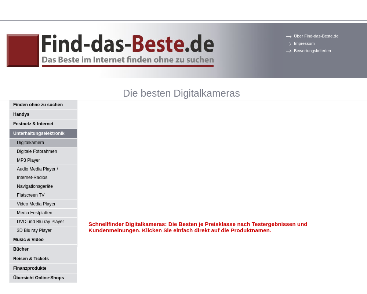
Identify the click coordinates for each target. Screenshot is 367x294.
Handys (21, 114)
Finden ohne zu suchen (38, 104)
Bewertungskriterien (312, 51)
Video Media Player (36, 204)
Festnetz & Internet (33, 123)
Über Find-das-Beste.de (316, 36)
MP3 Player (28, 160)
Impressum (304, 43)
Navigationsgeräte (35, 186)
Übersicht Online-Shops (38, 277)
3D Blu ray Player (34, 230)
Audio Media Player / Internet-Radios (37, 173)
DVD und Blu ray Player (40, 221)
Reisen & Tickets (31, 258)
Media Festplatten (34, 212)
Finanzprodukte (30, 268)
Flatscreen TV (30, 195)
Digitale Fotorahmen (37, 151)
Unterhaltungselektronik (39, 133)
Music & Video (28, 239)
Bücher (21, 249)
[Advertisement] (185, 161)
